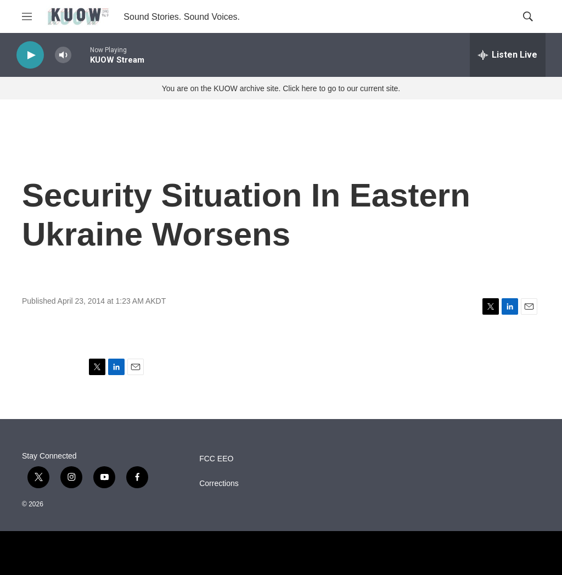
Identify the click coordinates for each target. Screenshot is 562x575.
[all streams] (508, 55)
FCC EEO (216, 459)
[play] (30, 55)
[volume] (63, 55)
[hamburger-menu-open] (26, 16)
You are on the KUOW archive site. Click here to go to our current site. (281, 88)
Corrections (219, 483)
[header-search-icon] (528, 16)
